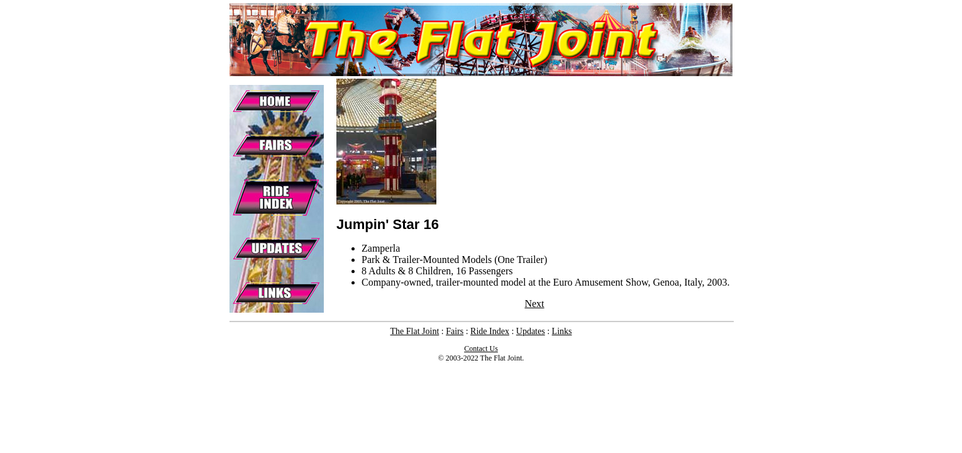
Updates (530, 331)
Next (534, 303)
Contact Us (481, 348)
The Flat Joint (415, 331)
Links (562, 331)
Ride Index (489, 331)
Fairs (454, 331)
